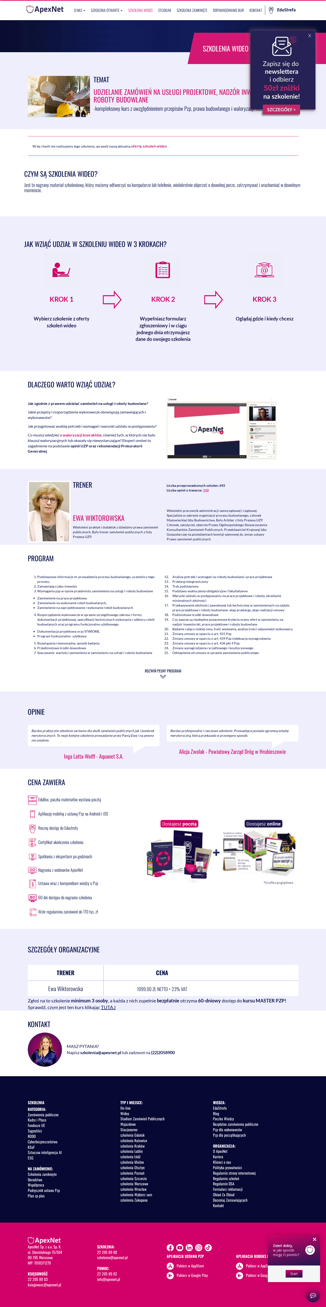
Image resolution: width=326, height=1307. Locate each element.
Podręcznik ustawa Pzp (44, 1190)
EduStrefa (282, 10)
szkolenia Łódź (130, 1156)
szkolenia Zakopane (134, 1200)
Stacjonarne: (129, 1129)
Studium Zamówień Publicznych (142, 1119)
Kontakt (256, 10)
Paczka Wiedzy (223, 1119)
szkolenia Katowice (133, 1140)
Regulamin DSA (223, 1183)
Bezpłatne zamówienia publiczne (235, 1124)
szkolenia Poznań (132, 1173)
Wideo (124, 1113)
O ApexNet (220, 1151)
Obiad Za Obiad (223, 1194)
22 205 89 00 (107, 1252)
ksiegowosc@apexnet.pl (44, 1285)
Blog (216, 1113)
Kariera (218, 1156)
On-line (125, 1108)
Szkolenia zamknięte (192, 10)
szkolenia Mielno (132, 1162)
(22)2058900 (163, 1052)
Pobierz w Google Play (192, 1275)
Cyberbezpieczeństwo (42, 1142)
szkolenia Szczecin (133, 1178)
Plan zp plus (36, 1196)
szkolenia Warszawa (134, 1183)
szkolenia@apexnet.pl (100, 1052)
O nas (79, 10)
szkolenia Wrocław (133, 1189)
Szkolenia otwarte (107, 10)
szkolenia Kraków (132, 1146)
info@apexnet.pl (108, 1279)
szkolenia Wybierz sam (136, 1194)
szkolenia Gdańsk (132, 1135)
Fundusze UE (36, 1125)
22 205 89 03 (38, 1279)
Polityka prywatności (227, 1167)
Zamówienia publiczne (43, 1114)
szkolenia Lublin (131, 1151)
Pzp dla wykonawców (227, 1129)
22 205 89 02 (107, 1274)
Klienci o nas (222, 1162)
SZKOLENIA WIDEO (140, 10)
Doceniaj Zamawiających (230, 1200)
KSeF (31, 1147)
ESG (30, 1158)
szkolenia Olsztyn (132, 1167)
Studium (164, 10)
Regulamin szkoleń (226, 1178)
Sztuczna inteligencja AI (45, 1152)
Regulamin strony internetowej (234, 1173)
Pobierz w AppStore (190, 1265)
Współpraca (36, 1185)
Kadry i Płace (37, 1120)
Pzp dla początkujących (229, 1135)
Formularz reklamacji (228, 1189)
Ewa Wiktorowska (98, 518)
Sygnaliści (35, 1131)
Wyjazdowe (128, 1124)
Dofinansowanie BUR (228, 10)
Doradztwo (35, 1179)
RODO (32, 1136)
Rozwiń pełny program (163, 671)
